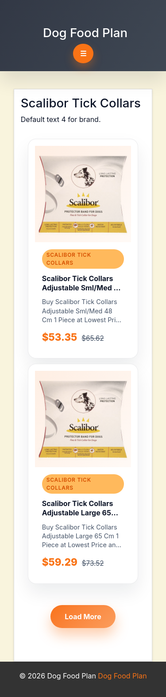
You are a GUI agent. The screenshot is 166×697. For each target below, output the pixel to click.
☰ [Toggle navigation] (83, 53)
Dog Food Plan (85, 32)
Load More (83, 616)
